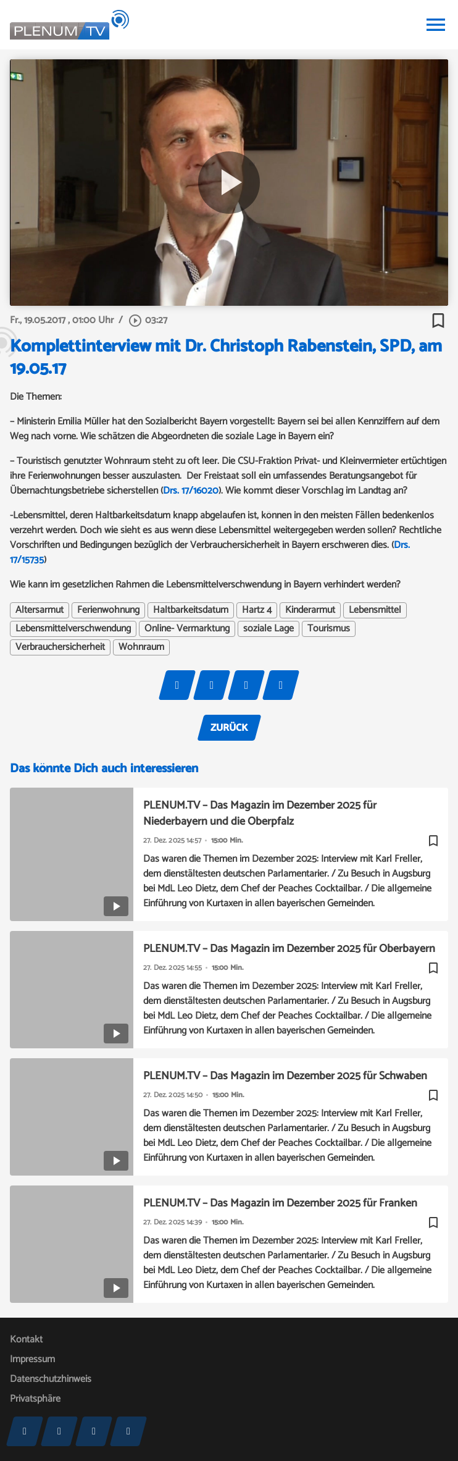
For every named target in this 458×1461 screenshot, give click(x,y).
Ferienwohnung (108, 610)
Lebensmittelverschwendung (73, 629)
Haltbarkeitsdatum (190, 610)
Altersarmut (39, 610)
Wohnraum (141, 647)
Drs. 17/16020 (191, 490)
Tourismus (328, 629)
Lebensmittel (375, 610)
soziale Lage (268, 629)
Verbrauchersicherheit (60, 647)
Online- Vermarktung (187, 629)
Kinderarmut (310, 610)
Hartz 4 (257, 610)
